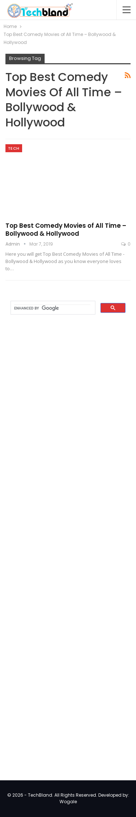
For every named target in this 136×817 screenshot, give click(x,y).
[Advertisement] (59, 437)
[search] (52, 308)
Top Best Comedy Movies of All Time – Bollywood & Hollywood (65, 229)
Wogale (68, 801)
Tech (14, 148)
